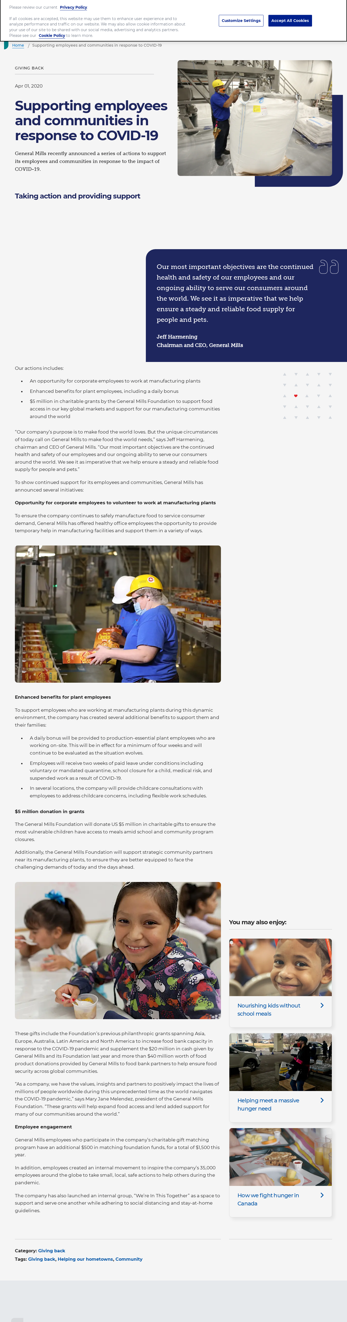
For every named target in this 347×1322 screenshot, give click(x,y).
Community (129, 1259)
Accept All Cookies (290, 15)
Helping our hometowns (85, 1259)
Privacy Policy (73, 2)
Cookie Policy (52, 30)
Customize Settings (241, 15)
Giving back (51, 1250)
